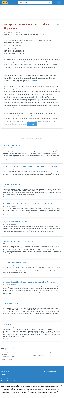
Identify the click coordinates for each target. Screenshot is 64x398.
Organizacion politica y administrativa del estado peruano (48, 352)
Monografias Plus (5, 7)
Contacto (3, 374)
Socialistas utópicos (6, 359)
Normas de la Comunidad (8, 383)
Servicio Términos (6, 376)
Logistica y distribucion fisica (8, 356)
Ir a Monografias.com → (50, 371)
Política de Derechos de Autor (9, 381)
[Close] (61, 389)
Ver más (32, 124)
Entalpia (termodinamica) (39, 355)
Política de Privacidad (7, 379)
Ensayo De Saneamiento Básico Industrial (23, 7)
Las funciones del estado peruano (41, 358)
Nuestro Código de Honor (8, 385)
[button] (58, 27)
